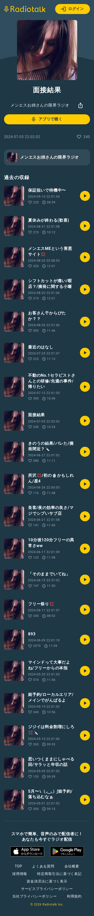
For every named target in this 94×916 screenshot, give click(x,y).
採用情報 (19, 874)
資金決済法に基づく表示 (47, 881)
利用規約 (74, 896)
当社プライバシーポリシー (34, 896)
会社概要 (71, 866)
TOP (18, 866)
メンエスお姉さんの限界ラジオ (40, 105)
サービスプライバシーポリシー (47, 889)
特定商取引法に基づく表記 (59, 874)
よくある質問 (43, 866)
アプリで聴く (46, 119)
